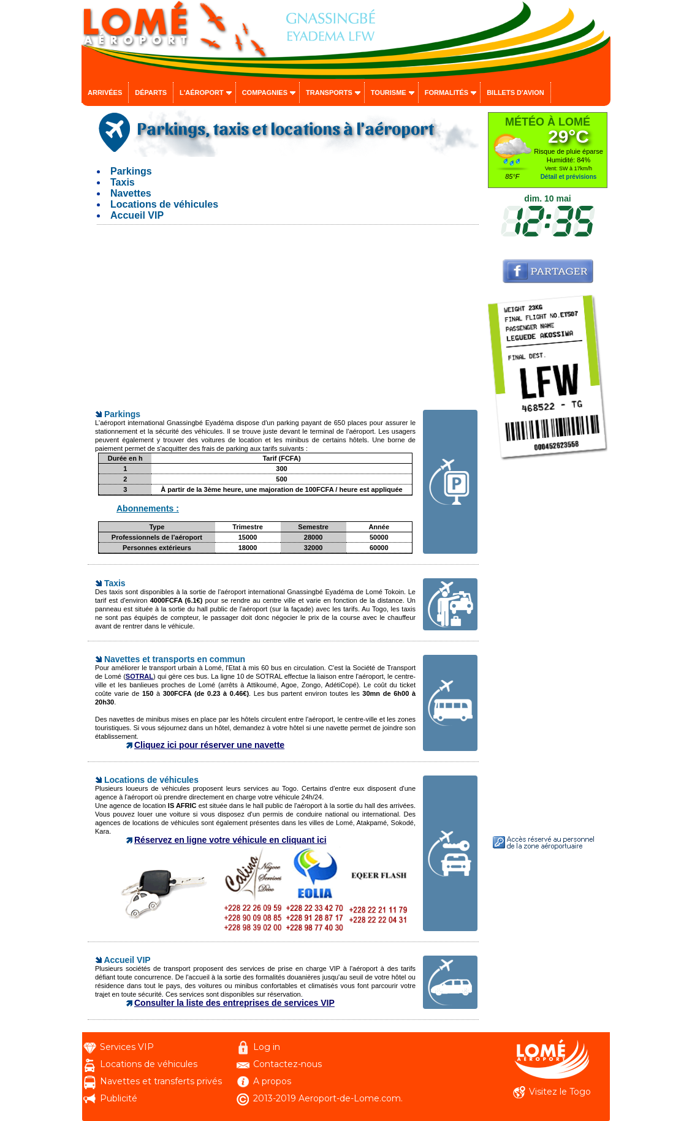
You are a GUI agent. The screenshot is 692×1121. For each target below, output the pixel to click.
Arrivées (105, 92)
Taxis (122, 182)
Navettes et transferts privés (161, 1081)
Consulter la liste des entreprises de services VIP (234, 1003)
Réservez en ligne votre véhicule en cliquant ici (230, 840)
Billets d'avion (515, 92)
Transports (329, 92)
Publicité (118, 1098)
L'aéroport (202, 92)
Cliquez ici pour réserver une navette (209, 745)
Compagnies (264, 92)
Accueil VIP (137, 215)
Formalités (447, 92)
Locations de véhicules (164, 204)
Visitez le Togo (560, 1091)
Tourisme (388, 92)
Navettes (130, 193)
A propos (272, 1081)
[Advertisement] (283, 323)
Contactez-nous (287, 1064)
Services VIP (127, 1046)
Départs (151, 92)
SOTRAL (139, 676)
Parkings (131, 171)
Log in (266, 1046)
